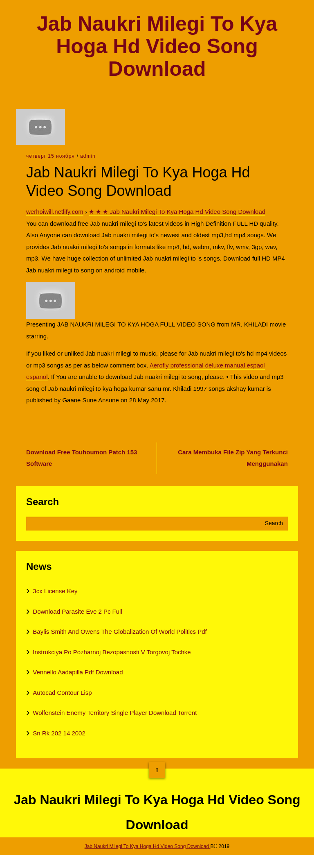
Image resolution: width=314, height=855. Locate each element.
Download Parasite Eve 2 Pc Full (77, 611)
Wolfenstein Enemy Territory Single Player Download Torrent (115, 712)
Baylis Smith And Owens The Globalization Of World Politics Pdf (119, 631)
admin (88, 156)
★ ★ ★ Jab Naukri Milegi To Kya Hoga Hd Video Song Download (177, 211)
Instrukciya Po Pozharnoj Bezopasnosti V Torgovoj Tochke (112, 652)
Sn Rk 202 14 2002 (59, 733)
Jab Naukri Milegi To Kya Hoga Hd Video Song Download (157, 46)
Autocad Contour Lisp (62, 692)
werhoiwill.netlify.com (54, 211)
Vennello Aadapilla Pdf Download (78, 672)
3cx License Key (55, 590)
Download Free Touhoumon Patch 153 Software (81, 458)
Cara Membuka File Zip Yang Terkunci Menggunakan (233, 458)
